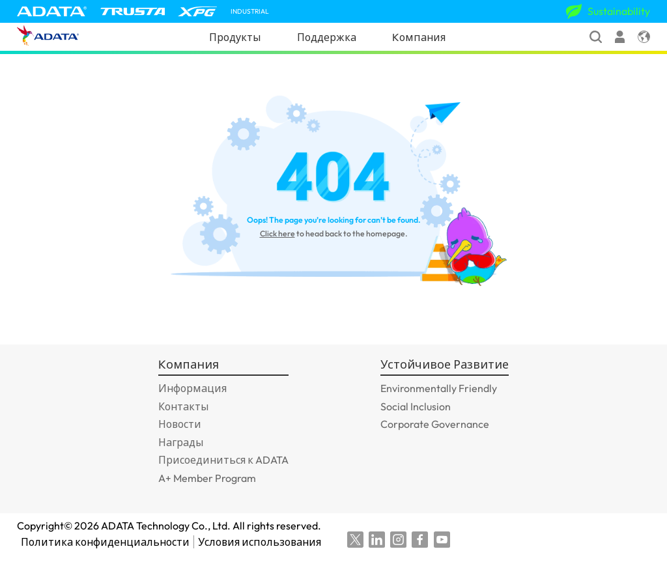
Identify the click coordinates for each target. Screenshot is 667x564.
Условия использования (265, 541)
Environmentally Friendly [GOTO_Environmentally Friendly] (438, 388)
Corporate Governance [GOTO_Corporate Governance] (434, 423)
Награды (180, 442)
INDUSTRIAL (250, 12)
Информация (192, 388)
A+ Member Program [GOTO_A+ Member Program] (207, 478)
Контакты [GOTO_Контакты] (183, 406)
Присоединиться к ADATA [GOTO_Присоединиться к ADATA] (223, 459)
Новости (179, 423)
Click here (277, 233)
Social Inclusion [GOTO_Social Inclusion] (415, 406)
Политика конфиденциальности (105, 541)
